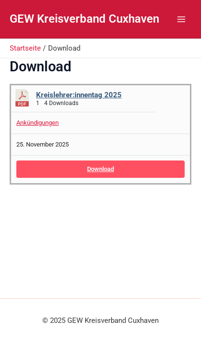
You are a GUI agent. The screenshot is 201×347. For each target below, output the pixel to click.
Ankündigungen (37, 122)
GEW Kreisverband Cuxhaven (84, 19)
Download (100, 169)
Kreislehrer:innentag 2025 (79, 95)
